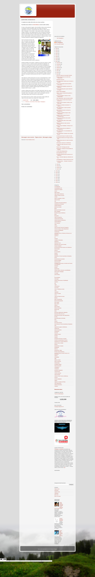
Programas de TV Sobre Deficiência (60, 341)
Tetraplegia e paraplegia (58, 449)
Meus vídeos (56, 303)
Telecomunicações (57, 365)
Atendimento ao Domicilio (59, 204)
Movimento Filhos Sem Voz (59, 313)
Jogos (55, 284)
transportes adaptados (58, 370)
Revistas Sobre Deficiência (59, 351)
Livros (55, 294)
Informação (56, 278)
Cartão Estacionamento (58, 218)
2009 (57, 182)
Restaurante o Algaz (58, 350)
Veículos (56, 377)
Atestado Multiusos (57, 205)
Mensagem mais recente (27, 137)
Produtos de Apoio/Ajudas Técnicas (60, 340)
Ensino (55, 257)
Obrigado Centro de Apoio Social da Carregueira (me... (63, 116)
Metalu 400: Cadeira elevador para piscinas (61, 533)
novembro (59, 64)
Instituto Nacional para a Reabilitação (61, 280)
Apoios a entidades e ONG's (59, 198)
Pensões (56, 335)
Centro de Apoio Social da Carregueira (61, 227)
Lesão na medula (57, 293)
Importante (56, 490)
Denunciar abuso (58, 389)
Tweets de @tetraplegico (58, 393)
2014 (57, 174)
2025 (57, 48)
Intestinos (56, 281)
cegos (55, 224)
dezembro (59, 62)
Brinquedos (56, 215)
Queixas (55, 344)
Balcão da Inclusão (57, 207)
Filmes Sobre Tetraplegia (58, 271)
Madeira (55, 297)
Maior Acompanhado (58, 299)
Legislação (56, 493)
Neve (55, 319)
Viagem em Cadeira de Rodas (59, 381)
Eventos (55, 267)
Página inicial (38, 137)
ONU (55, 325)
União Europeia (57, 374)
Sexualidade (56, 357)
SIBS (55, 358)
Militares (55, 305)
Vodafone (56, 386)
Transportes (56, 368)
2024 (57, 50)
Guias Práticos (57, 274)
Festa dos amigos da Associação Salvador (64, 75)
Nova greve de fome (58, 322)
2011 (57, 178)
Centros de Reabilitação (58, 230)
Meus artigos (37, 101)
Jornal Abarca (36, 24)
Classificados (56, 231)
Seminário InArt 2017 (60, 79)
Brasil (55, 214)
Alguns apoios (57, 192)
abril (57, 164)
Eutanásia (56, 265)
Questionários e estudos (58, 345)
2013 (57, 175)
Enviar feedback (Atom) (30, 139)
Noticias (55, 321)
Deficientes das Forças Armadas (60, 244)
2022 (57, 53)
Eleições (56, 253)
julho (58, 70)
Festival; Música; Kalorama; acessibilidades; (62, 270)
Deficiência (27, 101)
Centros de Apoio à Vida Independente (61, 228)
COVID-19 (56, 235)
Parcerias (56, 332)
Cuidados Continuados (58, 240)
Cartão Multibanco (57, 221)
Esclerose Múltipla (57, 260)
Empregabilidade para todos (62, 152)
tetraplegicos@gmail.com (59, 406)
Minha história (57, 306)
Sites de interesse (57, 361)
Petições (56, 337)
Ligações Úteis (57, 491)
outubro (58, 65)
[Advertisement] (64, 26)
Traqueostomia (57, 371)
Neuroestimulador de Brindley (59, 318)
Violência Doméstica (58, 384)
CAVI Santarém (57, 223)
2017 (57, 61)
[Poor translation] (4, 559)
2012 (57, 177)
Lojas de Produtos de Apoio (59, 296)
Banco (55, 208)
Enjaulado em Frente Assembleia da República (62, 256)
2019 (57, 58)
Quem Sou (56, 494)
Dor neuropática (57, 251)
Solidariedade (56, 362)
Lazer (55, 290)
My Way (55, 316)
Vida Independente (57, 383)
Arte (55, 201)
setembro (58, 67)
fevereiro (58, 167)
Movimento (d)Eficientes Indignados (60, 312)
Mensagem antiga (47, 137)
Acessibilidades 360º (58, 188)
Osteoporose (56, 328)
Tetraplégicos (42, 101)
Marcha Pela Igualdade (58, 300)
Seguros (55, 355)
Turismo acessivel (57, 373)
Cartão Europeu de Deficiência (60, 220)
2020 (57, 56)
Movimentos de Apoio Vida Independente (61, 315)
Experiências (56, 268)
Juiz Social (56, 287)
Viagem (55, 380)
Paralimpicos (56, 331)
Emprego (56, 254)
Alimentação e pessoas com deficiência (64, 142)
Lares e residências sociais (59, 289)
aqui (64, 467)
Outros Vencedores (57, 329)
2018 (57, 59)
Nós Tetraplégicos (60, 38)
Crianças (56, 238)
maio (58, 73)
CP (55, 237)
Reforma (56, 348)
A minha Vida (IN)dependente (62, 151)
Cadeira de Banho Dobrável (61, 519)
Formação (56, 273)
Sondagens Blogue (57, 364)
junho (58, 72)
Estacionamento (57, 261)
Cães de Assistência (58, 217)
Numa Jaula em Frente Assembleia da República (63, 324)
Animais (55, 196)
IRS (55, 283)
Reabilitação (56, 347)
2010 (57, 180)
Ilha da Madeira (57, 277)
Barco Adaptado (57, 211)
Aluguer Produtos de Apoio (59, 195)
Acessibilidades (57, 186)
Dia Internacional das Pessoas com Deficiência (62, 247)
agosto (58, 69)
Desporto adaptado (57, 245)
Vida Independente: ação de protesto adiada (65, 98)
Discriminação (57, 248)
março (58, 165)
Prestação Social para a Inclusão (60, 338)
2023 (57, 51)
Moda (55, 310)
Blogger (55, 549)
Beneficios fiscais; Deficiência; (59, 212)
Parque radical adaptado (61, 91)
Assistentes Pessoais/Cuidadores (60, 202)
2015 (57, 172)
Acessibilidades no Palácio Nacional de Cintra (65, 159)
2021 (57, 54)
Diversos (56, 250)
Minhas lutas (56, 309)
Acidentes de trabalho (58, 189)
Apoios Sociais (57, 199)
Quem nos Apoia (57, 496)
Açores (55, 191)
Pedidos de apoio (57, 334)
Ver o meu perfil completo (59, 44)
